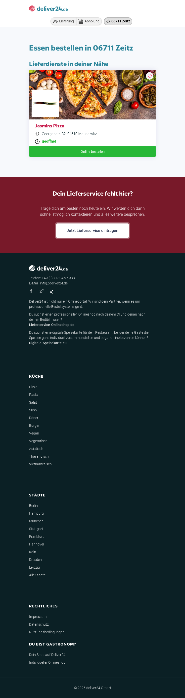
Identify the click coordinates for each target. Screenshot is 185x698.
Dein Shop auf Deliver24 (47, 655)
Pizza (33, 387)
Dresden (35, 560)
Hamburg (36, 513)
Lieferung (62, 21)
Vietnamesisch (40, 464)
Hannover (36, 544)
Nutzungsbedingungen (46, 632)
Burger (34, 426)
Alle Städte (37, 575)
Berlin (33, 506)
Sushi (33, 410)
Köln (32, 552)
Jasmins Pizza (49, 125)
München (36, 521)
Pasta (33, 395)
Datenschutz (39, 624)
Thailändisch (39, 456)
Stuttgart (36, 529)
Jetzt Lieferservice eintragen (92, 230)
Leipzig (34, 567)
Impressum (37, 617)
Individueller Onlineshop (47, 662)
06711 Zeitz (120, 21)
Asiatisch (36, 449)
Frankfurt (36, 536)
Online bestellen (93, 152)
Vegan (34, 433)
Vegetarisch (38, 441)
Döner (33, 418)
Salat (33, 402)
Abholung (87, 21)
